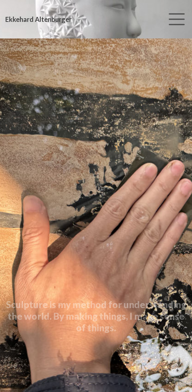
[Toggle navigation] (177, 19)
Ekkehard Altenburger (38, 19)
